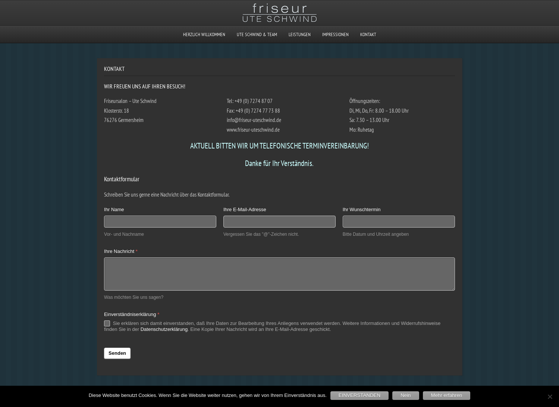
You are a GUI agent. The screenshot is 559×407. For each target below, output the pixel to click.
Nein (406, 395)
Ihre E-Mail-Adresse (244, 209)
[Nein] (549, 396)
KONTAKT (368, 34)
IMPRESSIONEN (335, 34)
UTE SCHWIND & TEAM (257, 34)
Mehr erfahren (446, 395)
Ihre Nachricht (121, 251)
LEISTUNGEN (300, 34)
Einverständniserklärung (131, 314)
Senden (117, 353)
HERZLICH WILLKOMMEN (204, 34)
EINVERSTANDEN (359, 395)
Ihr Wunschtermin (362, 209)
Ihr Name (114, 209)
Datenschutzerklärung (164, 329)
